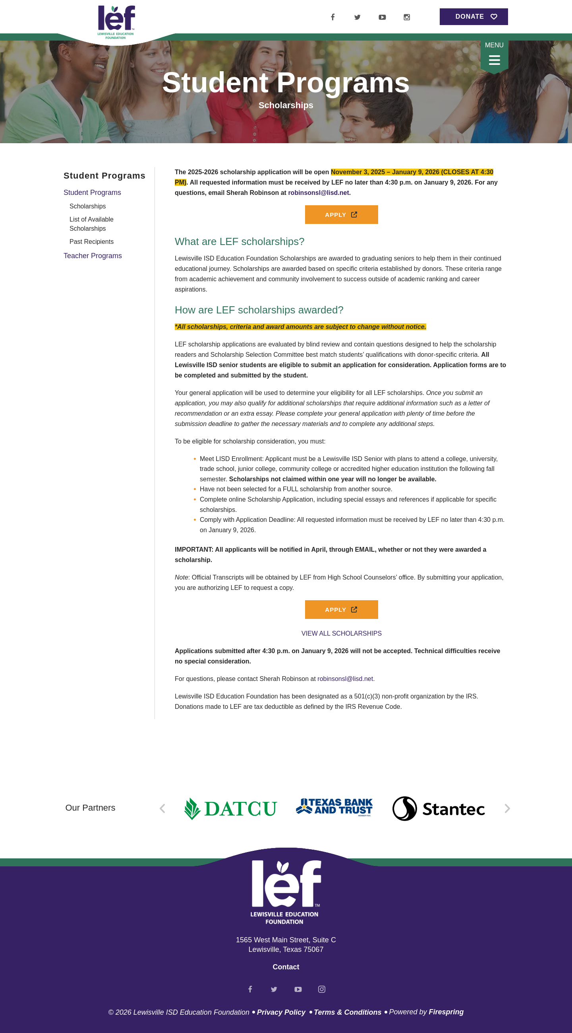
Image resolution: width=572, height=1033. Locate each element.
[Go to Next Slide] (507, 809)
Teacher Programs (93, 256)
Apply (341, 214)
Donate (470, 16)
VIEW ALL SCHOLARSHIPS (341, 633)
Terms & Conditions (347, 1012)
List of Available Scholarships (92, 224)
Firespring (446, 1012)
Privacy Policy (281, 1012)
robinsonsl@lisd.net (345, 678)
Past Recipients (92, 241)
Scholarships (88, 206)
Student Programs (92, 192)
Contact (286, 967)
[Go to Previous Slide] (162, 809)
